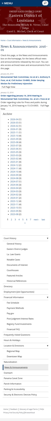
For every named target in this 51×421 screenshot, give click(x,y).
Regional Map (13, 351)
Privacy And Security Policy (13, 412)
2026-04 (14, 119)
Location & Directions (14, 345)
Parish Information (12, 383)
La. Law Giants (13, 254)
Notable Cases (13, 259)
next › (36, 219)
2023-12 (14, 201)
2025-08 (14, 142)
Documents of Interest (17, 265)
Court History (10, 238)
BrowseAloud (30, 412)
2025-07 (14, 145)
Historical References (16, 280)
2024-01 (14, 197)
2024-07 (14, 181)
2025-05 (14, 152)
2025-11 (14, 132)
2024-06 (14, 184)
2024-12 (14, 165)
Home (3, 40)
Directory (8, 286)
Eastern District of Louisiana (25, 18)
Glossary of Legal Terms (29, 409)
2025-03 (14, 155)
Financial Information (14, 297)
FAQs (42, 409)
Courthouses (13, 270)
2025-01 (14, 161)
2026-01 (14, 129)
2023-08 (14, 214)
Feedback (13, 409)
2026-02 (14, 125)
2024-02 (14, 194)
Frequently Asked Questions (17, 334)
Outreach (8, 372)
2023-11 (14, 204)
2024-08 (14, 178)
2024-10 (14, 171)
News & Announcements (32, 40)
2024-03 (14, 191)
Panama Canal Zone (13, 378)
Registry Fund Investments (19, 324)
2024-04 (14, 188)
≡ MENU (7, 3)
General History (14, 243)
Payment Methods (15, 308)
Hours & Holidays (12, 340)
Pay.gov (10, 313)
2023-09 (14, 211)
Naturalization (10, 361)
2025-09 (14, 139)
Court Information (14, 40)
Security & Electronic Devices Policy (20, 394)
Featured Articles (15, 275)
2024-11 (14, 168)
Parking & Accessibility (14, 389)
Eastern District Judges (17, 249)
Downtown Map (14, 356)
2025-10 (14, 135)
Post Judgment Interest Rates (20, 318)
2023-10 (14, 207)
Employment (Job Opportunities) (19, 291)
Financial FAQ (13, 329)
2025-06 (14, 148)
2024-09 (14, 175)
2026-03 (14, 122)
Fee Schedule (13, 302)
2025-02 (14, 158)
